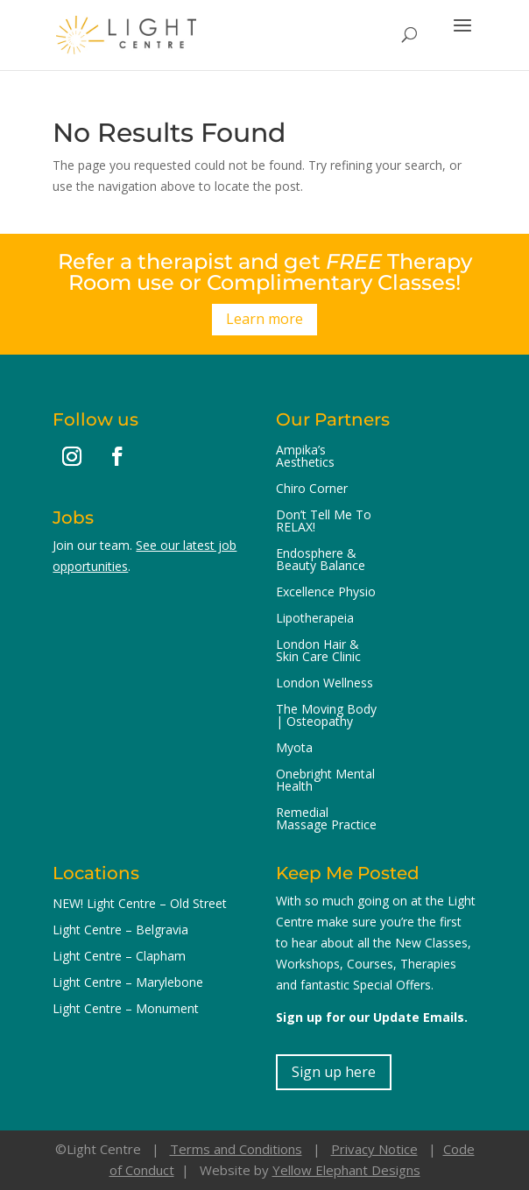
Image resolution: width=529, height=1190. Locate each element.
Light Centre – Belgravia (120, 931)
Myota (294, 749)
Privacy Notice (374, 1149)
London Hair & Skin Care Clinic (318, 651)
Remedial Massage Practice (326, 819)
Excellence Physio (326, 593)
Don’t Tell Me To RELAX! (323, 522)
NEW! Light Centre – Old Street (140, 905)
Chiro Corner (312, 489)
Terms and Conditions (236, 1149)
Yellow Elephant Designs (346, 1170)
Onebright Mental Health (325, 781)
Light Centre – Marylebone (128, 983)
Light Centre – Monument (126, 1010)
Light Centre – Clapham (119, 957)
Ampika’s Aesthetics (305, 457)
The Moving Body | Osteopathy (326, 716)
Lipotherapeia (315, 619)
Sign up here (334, 1071)
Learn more (264, 318)
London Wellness (324, 684)
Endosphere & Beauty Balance (320, 560)
